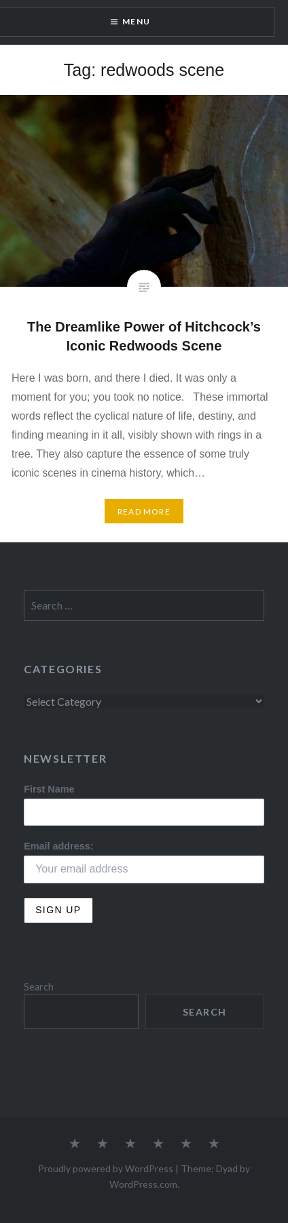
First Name (49, 789)
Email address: (58, 846)
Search (39, 987)
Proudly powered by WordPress (105, 1168)
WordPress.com (143, 1184)
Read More (144, 511)
